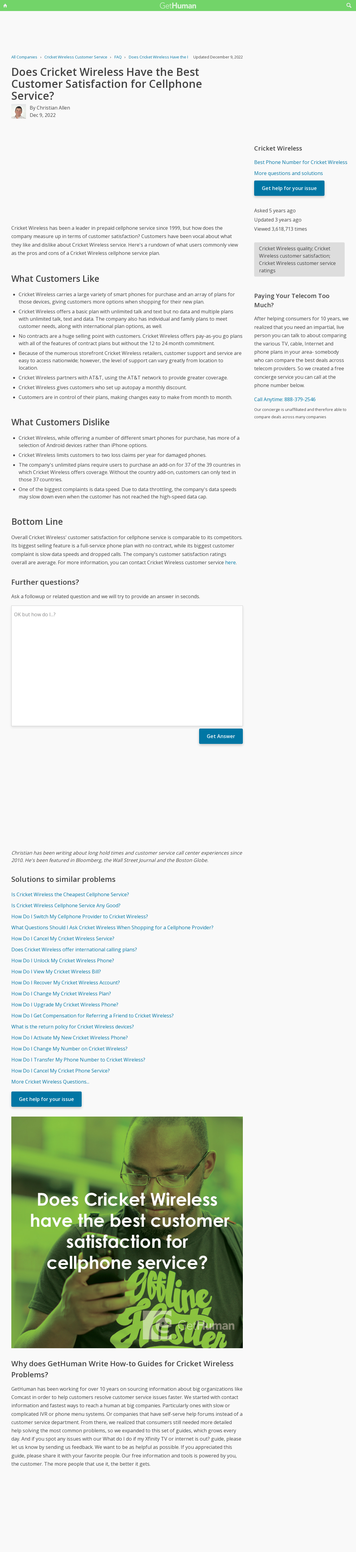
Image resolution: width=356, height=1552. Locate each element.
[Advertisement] (127, 171)
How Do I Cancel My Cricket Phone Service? (60, 980)
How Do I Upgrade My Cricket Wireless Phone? (64, 914)
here (230, 562)
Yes (191, 1519)
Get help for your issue (46, 1009)
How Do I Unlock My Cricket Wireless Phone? (62, 870)
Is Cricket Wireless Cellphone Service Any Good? (66, 815)
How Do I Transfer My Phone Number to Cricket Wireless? (78, 969)
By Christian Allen (50, 107)
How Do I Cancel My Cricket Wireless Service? (62, 848)
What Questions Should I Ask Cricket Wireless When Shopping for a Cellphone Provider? (112, 837)
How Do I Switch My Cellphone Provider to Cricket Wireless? (79, 826)
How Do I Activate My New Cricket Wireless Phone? (69, 947)
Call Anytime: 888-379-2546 (285, 399)
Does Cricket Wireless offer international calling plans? (74, 859)
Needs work (214, 1519)
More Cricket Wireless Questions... (50, 991)
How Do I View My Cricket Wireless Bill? (56, 881)
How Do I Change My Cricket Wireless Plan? (61, 903)
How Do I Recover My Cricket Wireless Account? (65, 892)
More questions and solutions (288, 173)
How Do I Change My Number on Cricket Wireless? (69, 958)
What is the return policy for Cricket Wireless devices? (72, 936)
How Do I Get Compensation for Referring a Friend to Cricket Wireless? (92, 925)
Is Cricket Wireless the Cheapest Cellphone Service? (70, 804)
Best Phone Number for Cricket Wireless (300, 162)
